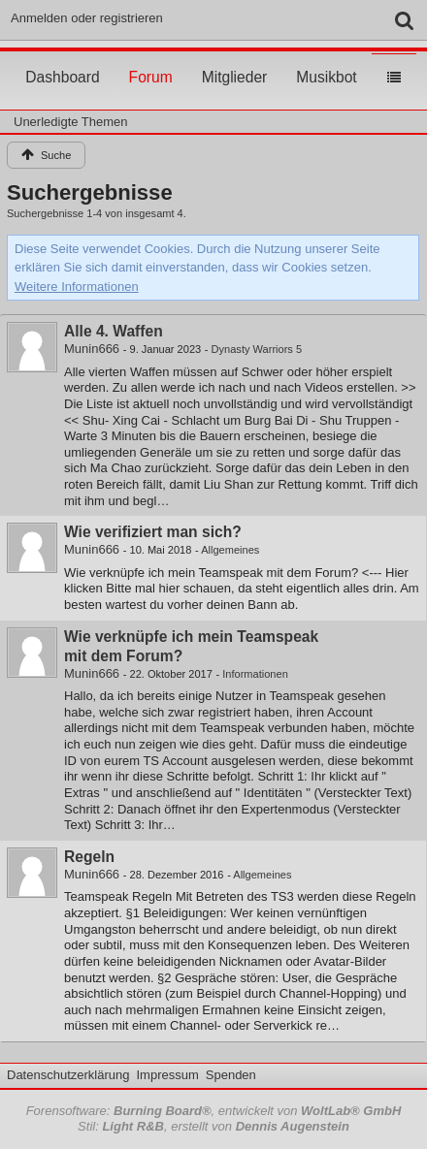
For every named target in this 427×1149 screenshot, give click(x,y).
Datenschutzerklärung (68, 1075)
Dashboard (62, 59)
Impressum (167, 1075)
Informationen (255, 674)
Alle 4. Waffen (113, 331)
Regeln (89, 856)
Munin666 (91, 348)
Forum (151, 59)
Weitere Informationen (77, 286)
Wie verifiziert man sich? (153, 532)
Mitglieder (234, 59)
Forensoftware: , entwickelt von (214, 1110)
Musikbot (326, 59)
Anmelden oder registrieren (87, 18)
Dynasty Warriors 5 (257, 349)
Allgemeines (230, 550)
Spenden (231, 1075)
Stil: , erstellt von (213, 1126)
